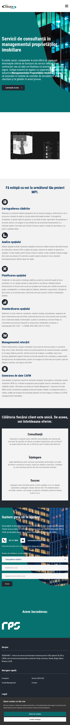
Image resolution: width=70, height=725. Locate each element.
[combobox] (35, 559)
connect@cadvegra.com (36, 540)
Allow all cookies (35, 714)
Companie (5, 678)
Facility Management (9, 683)
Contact (34, 683)
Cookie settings (35, 719)
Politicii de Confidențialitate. (40, 546)
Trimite (7, 584)
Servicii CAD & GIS (38, 678)
